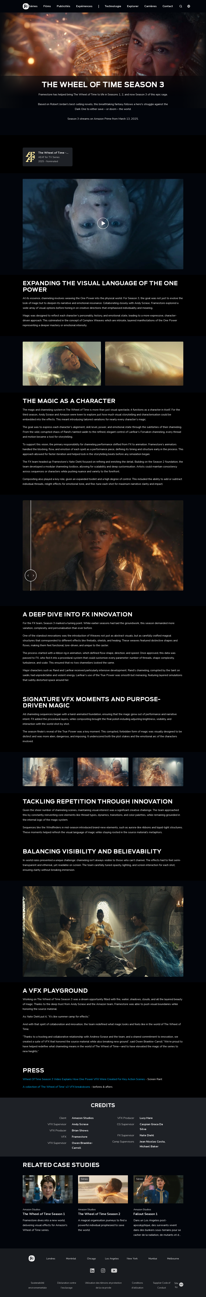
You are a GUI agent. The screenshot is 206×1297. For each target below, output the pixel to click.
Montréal (71, 1258)
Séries (33, 6)
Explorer (132, 6)
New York (132, 1258)
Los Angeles (112, 1258)
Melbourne (173, 1258)
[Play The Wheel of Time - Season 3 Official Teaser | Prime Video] (103, 224)
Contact (168, 6)
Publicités (63, 6)
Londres (50, 1258)
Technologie (113, 6)
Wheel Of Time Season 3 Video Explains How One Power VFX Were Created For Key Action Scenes (84, 1079)
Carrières (150, 6)
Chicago (91, 1258)
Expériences (84, 6)
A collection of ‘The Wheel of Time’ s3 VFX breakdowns (56, 1087)
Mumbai (153, 1258)
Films (47, 6)
